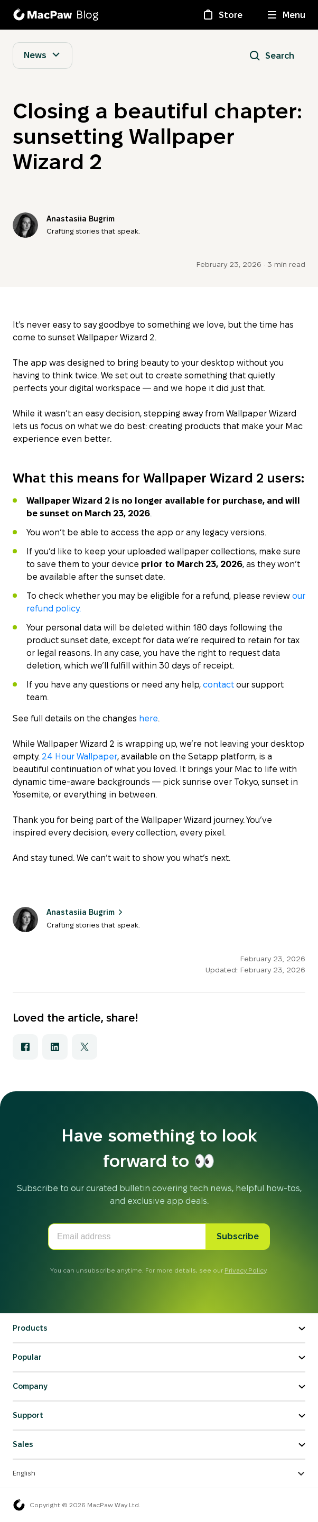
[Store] (222, 14)
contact (218, 684)
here (148, 718)
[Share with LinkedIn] (55, 1047)
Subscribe (238, 1236)
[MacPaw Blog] (55, 14)
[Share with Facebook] (25, 1047)
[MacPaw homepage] (19, 1505)
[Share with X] (84, 1047)
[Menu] (286, 15)
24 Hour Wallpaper (79, 756)
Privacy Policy (245, 1270)
